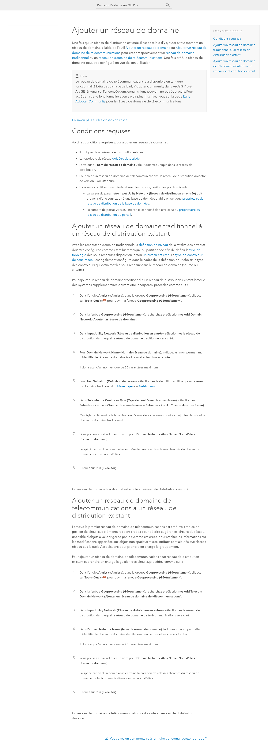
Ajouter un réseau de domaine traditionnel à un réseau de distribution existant (234, 50)
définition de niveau (153, 245)
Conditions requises (227, 38)
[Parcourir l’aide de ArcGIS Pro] (130, 5)
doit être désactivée (126, 158)
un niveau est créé (156, 255)
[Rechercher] (168, 5)
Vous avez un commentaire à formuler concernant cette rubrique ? (158, 738)
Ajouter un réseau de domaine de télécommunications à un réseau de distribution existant (234, 66)
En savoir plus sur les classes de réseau (100, 120)
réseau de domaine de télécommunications (131, 58)
